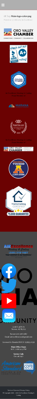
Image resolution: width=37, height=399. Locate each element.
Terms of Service (13, 390)
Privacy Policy (25, 390)
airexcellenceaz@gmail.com (21, 337)
